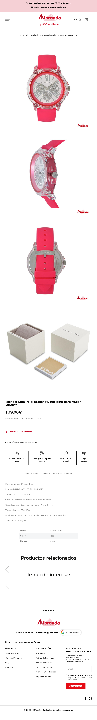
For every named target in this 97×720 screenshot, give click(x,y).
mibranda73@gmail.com (47, 633)
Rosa (52, 536)
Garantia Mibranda (13, 658)
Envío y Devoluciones (44, 667)
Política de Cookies (43, 663)
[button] (18, 432)
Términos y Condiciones (45, 672)
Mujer (52, 541)
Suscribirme (75, 686)
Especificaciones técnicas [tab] (57, 474)
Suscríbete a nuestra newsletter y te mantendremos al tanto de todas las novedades (77, 658)
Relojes (33, 442)
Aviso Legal (40, 653)
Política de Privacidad (44, 658)
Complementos (23, 442)
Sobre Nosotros (12, 653)
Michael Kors (56, 531)
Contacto (9, 667)
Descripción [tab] (31, 474)
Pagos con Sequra (43, 676)
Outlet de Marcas (49, 24)
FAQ (7, 663)
